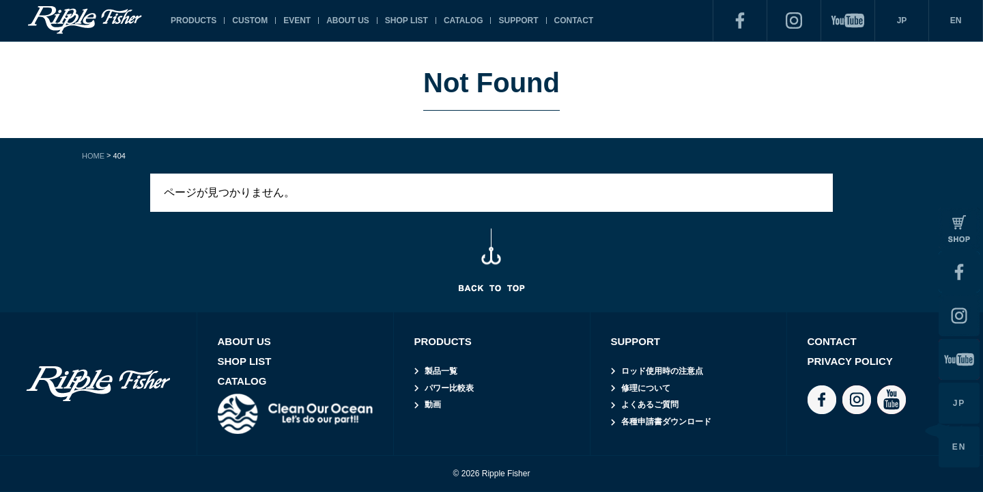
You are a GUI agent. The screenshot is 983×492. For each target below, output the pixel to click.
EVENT (297, 20)
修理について (645, 388)
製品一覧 (441, 371)
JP (902, 20)
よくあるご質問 (650, 404)
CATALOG (463, 20)
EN (956, 20)
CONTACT (574, 20)
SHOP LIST (406, 20)
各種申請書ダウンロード (666, 421)
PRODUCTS (193, 20)
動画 (433, 404)
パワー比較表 (449, 388)
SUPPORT (518, 20)
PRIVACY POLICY (850, 361)
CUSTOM (250, 20)
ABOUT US (347, 20)
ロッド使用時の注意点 (662, 371)
